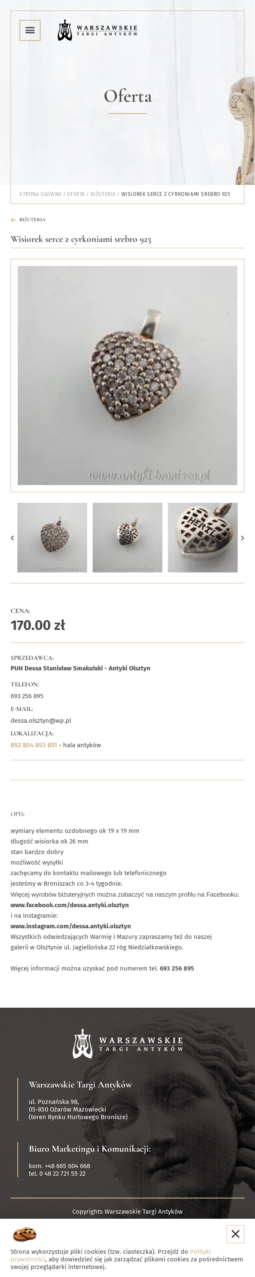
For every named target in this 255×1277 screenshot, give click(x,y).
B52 (16, 745)
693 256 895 (27, 696)
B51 (52, 745)
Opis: (18, 814)
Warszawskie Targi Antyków (80, 1084)
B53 (40, 745)
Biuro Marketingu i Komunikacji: (90, 1148)
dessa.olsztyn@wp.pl (41, 720)
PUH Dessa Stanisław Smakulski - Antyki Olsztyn (81, 668)
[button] (12, 537)
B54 (28, 745)
